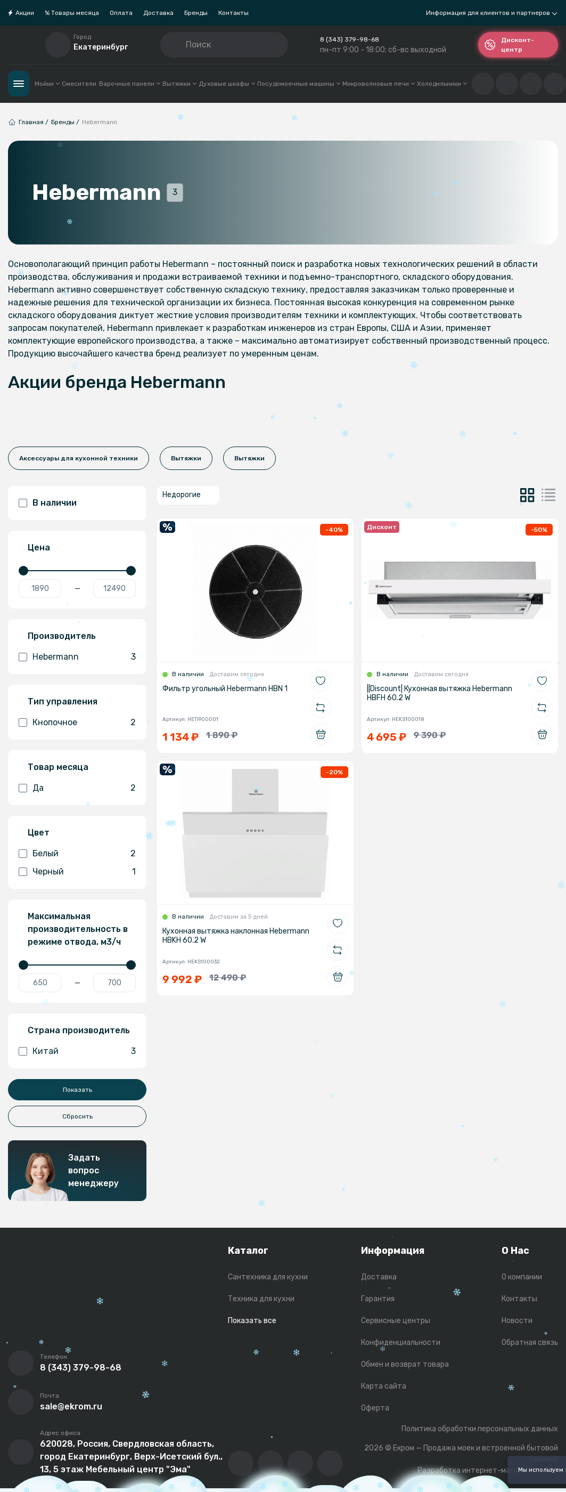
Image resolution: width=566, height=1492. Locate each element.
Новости (517, 1320)
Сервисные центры (395, 1320)
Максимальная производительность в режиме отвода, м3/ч (78, 929)
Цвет (39, 833)
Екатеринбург (100, 47)
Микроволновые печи (378, 83)
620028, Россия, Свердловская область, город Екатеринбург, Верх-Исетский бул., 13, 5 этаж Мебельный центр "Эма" (131, 1456)
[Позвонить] (21, 1363)
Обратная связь (530, 1342)
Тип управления (62, 701)
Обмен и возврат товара (405, 1364)
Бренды (196, 13)
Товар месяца (58, 767)
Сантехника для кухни (268, 1277)
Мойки (47, 83)
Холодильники (441, 83)
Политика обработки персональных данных (479, 1428)
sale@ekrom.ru (71, 1406)
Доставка (158, 13)
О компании (522, 1277)
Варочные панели (129, 83)
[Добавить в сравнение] (320, 707)
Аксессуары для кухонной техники (78, 458)
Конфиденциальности (400, 1342)
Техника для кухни (261, 1298)
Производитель (62, 636)
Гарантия (378, 1298)
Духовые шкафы (227, 83)
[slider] (23, 570)
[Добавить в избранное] (320, 681)
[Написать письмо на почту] (21, 1402)
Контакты (233, 13)
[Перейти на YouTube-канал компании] (270, 1463)
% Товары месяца (72, 13)
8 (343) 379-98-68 (349, 39)
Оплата (121, 13)
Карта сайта (383, 1386)
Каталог (18, 83)
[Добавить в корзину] (320, 734)
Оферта (375, 1408)
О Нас (515, 1250)
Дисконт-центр (509, 44)
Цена (39, 547)
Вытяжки (179, 83)
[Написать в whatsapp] (330, 1463)
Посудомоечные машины (298, 83)
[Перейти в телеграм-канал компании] (300, 1463)
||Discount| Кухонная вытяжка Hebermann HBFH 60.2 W (439, 693)
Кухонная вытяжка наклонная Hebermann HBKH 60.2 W (235, 936)
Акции (24, 13)
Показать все (252, 1320)
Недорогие (181, 494)
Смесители (79, 83)
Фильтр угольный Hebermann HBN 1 (225, 688)
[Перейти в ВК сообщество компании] (240, 1463)
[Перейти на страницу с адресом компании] (21, 1452)
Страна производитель (79, 1030)
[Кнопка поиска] (177, 44)
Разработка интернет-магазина (476, 1470)
